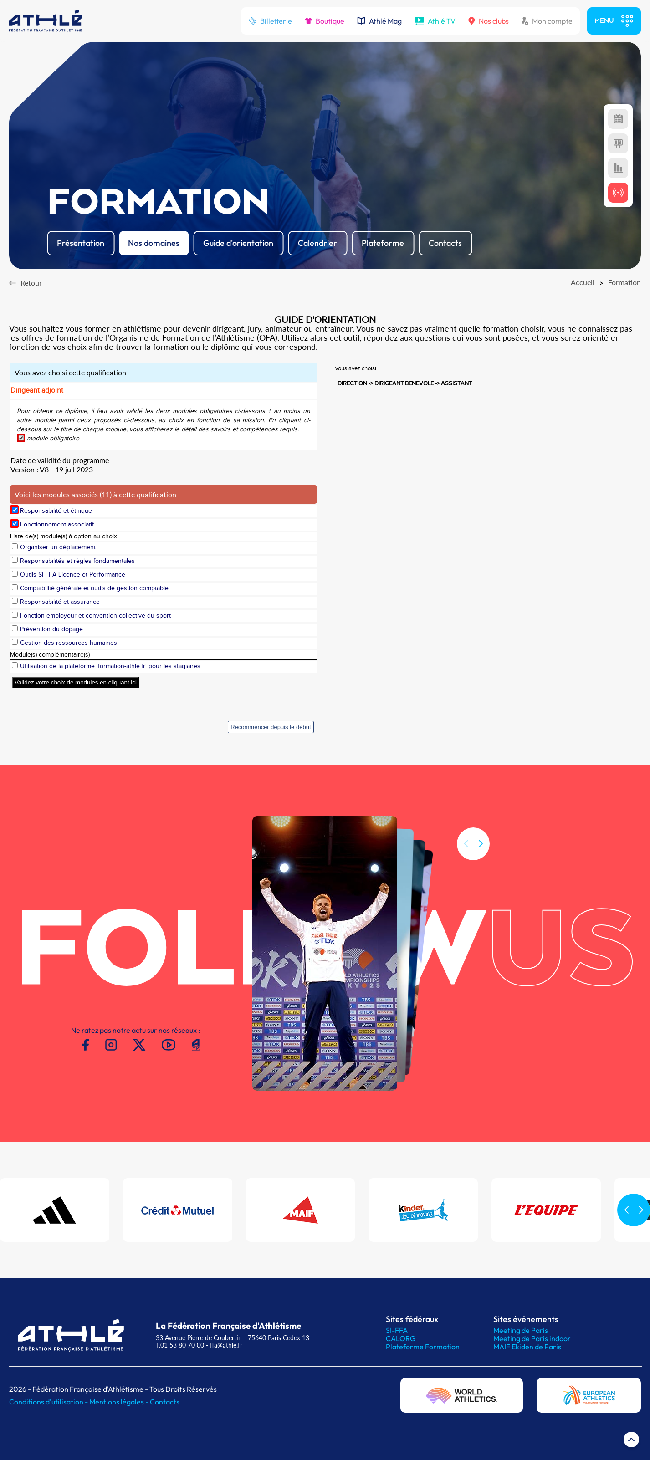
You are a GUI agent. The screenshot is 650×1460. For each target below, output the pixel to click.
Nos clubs (488, 21)
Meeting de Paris (520, 1330)
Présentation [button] (80, 243)
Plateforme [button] (383, 243)
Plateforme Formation (423, 1346)
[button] (480, 854)
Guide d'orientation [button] (238, 243)
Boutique (324, 21)
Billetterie (270, 21)
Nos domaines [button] (153, 243)
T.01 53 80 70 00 (180, 1345)
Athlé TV (435, 21)
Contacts (164, 1401)
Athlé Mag (379, 21)
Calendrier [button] (317, 243)
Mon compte (547, 21)
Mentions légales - (119, 1401)
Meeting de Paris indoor (532, 1338)
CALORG (400, 1338)
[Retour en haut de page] (631, 1441)
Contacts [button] (445, 243)
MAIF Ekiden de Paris (527, 1346)
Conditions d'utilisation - (49, 1401)
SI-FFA (397, 1330)
